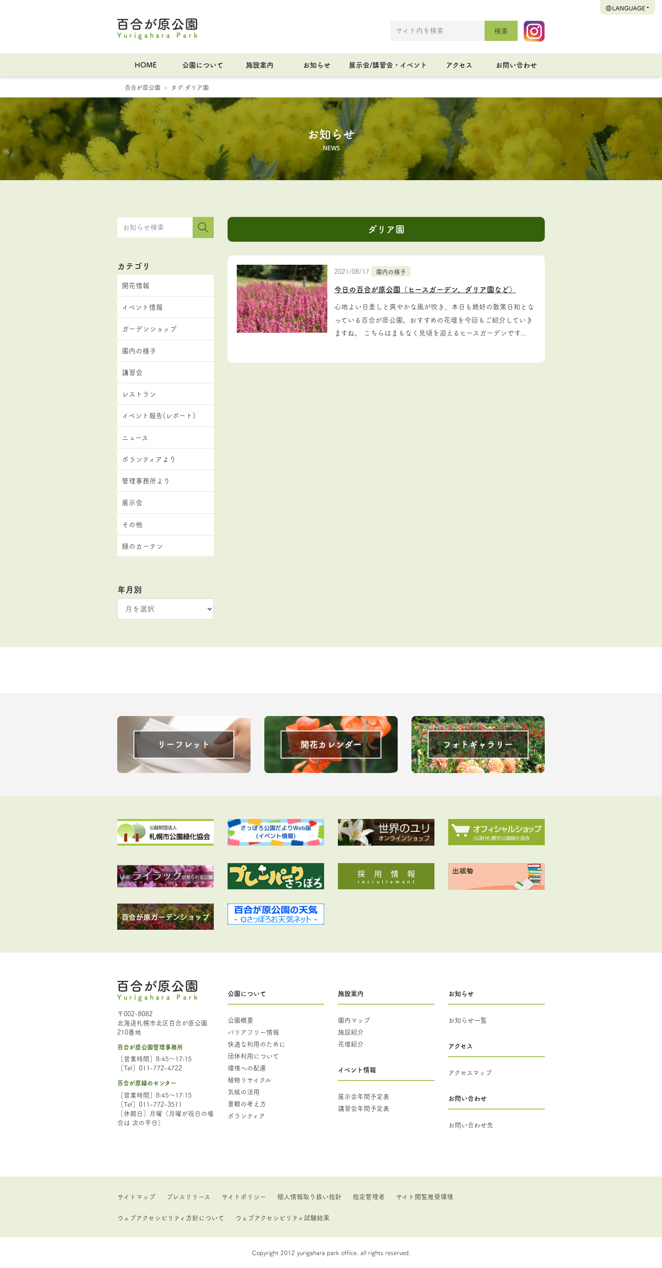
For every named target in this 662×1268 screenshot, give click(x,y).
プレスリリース (188, 1196)
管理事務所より (146, 480)
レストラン (139, 393)
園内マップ (354, 1019)
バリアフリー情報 (253, 1031)
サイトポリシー (244, 1196)
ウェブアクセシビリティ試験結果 (282, 1217)
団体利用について (253, 1055)
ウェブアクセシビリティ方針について (170, 1217)
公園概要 (240, 1019)
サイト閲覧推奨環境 (424, 1196)
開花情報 (135, 285)
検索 (501, 30)
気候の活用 (244, 1091)
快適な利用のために (256, 1043)
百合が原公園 (142, 87)
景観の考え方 (247, 1103)
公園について (202, 64)
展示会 (132, 502)
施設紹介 (351, 1031)
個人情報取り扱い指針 (309, 1196)
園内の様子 (391, 271)
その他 (132, 524)
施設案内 (260, 64)
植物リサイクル (249, 1079)
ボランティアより (149, 459)
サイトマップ (136, 1196)
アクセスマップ (470, 1072)
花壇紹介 (351, 1043)
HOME (146, 64)
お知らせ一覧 (467, 1019)
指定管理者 (369, 1196)
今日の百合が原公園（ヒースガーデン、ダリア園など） (425, 289)
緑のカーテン (142, 546)
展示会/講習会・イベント (388, 64)
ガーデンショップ (149, 328)
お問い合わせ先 (470, 1124)
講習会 (132, 372)
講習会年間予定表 (363, 1108)
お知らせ (317, 64)
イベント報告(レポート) (158, 415)
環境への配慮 (247, 1067)
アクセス (459, 64)
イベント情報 (142, 307)
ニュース (135, 437)
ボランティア (246, 1115)
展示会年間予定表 (363, 1096)
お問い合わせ (516, 64)
